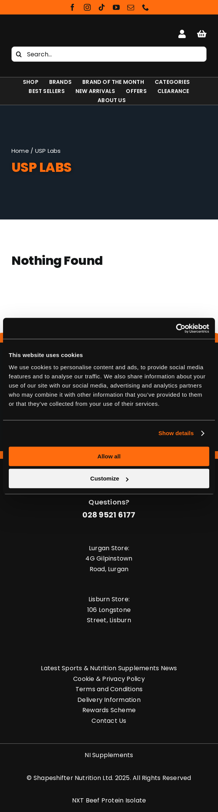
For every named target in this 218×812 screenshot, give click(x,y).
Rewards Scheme (109, 710)
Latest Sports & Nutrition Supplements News (109, 668)
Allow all (109, 456)
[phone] (145, 7)
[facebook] (72, 7)
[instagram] (87, 7)
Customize (109, 478)
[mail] (130, 7)
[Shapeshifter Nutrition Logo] (43, 29)
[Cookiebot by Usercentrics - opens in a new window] (176, 328)
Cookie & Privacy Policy (109, 678)
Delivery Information (109, 699)
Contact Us (108, 720)
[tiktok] (101, 7)
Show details (176, 433)
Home (20, 151)
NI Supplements (109, 755)
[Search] (19, 54)
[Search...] (109, 54)
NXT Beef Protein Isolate (109, 800)
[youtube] (116, 7)
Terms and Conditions (109, 689)
